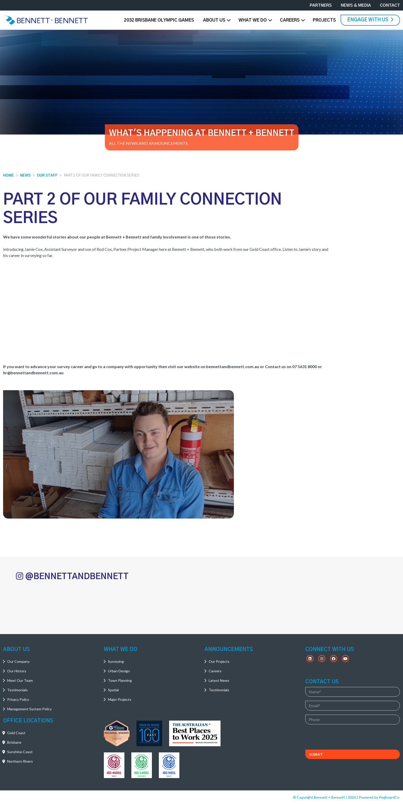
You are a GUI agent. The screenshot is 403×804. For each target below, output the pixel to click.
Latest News (219, 680)
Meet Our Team (20, 680)
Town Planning (120, 680)
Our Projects (219, 661)
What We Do (253, 20)
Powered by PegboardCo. (379, 797)
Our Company (18, 661)
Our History (16, 671)
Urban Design (119, 671)
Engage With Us (370, 19)
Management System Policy (29, 709)
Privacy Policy (18, 699)
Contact (390, 5)
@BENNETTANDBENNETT (72, 576)
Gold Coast (16, 733)
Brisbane (14, 742)
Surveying (116, 661)
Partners (321, 5)
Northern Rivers (20, 761)
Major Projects (119, 699)
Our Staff (47, 175)
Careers (290, 20)
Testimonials (17, 690)
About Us (214, 20)
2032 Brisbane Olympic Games (159, 20)
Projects (324, 20)
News (25, 175)
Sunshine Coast (20, 752)
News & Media (356, 5)
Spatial (113, 690)
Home (8, 175)
